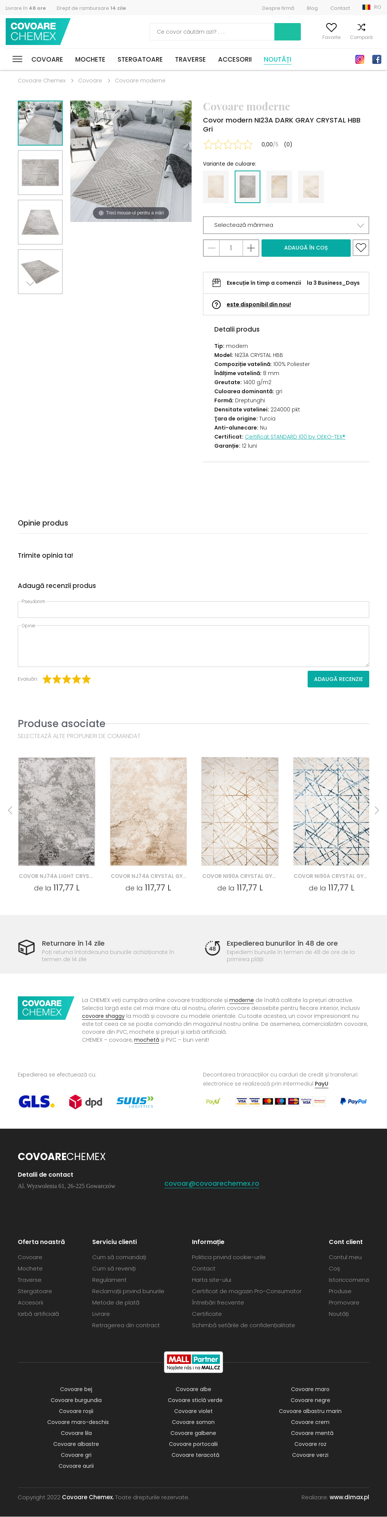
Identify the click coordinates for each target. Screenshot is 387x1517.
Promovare (344, 1303)
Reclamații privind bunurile (128, 1291)
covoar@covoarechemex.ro (211, 1183)
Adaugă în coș (306, 247)
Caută (249, 31)
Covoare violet (193, 1411)
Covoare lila (76, 1433)
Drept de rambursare (91, 8)
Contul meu (289, 37)
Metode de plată (115, 1303)
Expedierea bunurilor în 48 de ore (282, 943)
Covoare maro (310, 1389)
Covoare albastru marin (310, 1411)
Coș (376, 37)
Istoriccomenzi (349, 1280)
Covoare (47, 59)
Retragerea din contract (126, 1325)
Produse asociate (61, 724)
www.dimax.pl (349, 1497)
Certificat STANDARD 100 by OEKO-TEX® (295, 437)
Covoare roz (310, 1444)
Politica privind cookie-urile (229, 1257)
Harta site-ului (211, 1280)
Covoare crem (310, 1422)
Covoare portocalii (193, 1444)
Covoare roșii (76, 1411)
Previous (48, 303)
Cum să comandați (119, 1257)
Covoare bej (76, 1389)
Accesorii (235, 59)
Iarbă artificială (38, 1314)
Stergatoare (140, 59)
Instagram (359, 59)
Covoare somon (193, 1422)
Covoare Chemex (39, 32)
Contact (340, 8)
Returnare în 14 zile (73, 943)
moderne (241, 1000)
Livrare (101, 1314)
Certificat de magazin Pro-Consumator (247, 1291)
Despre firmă (278, 8)
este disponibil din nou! (259, 304)
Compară (351, 37)
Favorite (322, 37)
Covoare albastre (76, 1444)
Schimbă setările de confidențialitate (243, 1325)
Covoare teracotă (195, 1455)
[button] (286, 225)
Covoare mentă (312, 1433)
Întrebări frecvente (218, 1303)
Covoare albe (193, 1389)
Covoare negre (310, 1400)
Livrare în (26, 8)
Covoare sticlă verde (195, 1400)
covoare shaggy (103, 1016)
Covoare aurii (76, 1466)
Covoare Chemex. (88, 1497)
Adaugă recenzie (338, 679)
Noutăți (277, 59)
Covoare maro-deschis (78, 1422)
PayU (321, 1084)
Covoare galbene (193, 1433)
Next (31, 303)
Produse (340, 1291)
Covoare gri (76, 1455)
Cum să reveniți (114, 1269)
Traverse (190, 59)
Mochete (90, 59)
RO (377, 7)
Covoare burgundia (76, 1400)
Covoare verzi (310, 1455)
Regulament (109, 1280)
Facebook (376, 59)
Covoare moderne (140, 81)
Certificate (207, 1314)
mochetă (146, 1040)
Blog (312, 8)
